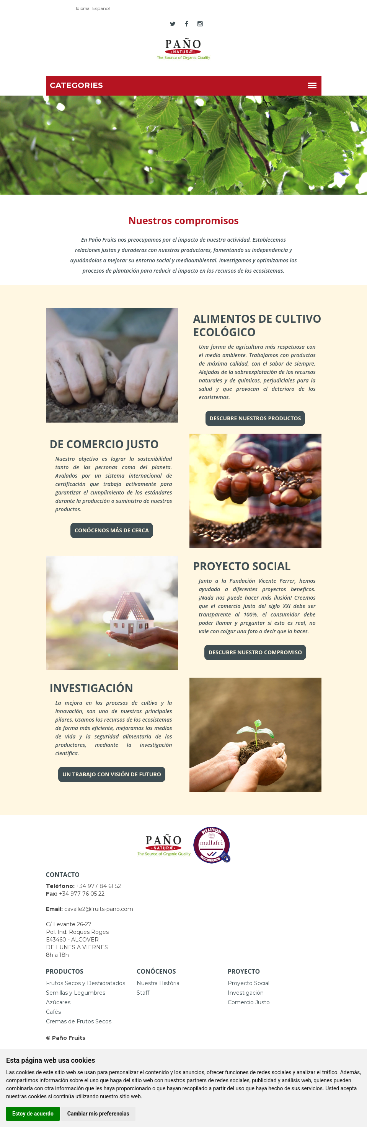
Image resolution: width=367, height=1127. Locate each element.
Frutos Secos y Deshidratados (85, 983)
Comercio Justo (249, 1002)
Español (101, 8)
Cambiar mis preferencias (98, 1114)
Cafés (53, 1011)
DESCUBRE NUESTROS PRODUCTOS (255, 418)
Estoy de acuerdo (33, 1114)
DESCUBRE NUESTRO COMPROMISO (255, 652)
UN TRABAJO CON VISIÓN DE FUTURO (111, 774)
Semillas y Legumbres (75, 992)
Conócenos (156, 971)
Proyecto (244, 971)
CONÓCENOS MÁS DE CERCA (112, 530)
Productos (64, 971)
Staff (143, 992)
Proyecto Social (248, 983)
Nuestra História (158, 983)
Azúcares (58, 1002)
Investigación (246, 992)
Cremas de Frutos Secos (78, 1021)
